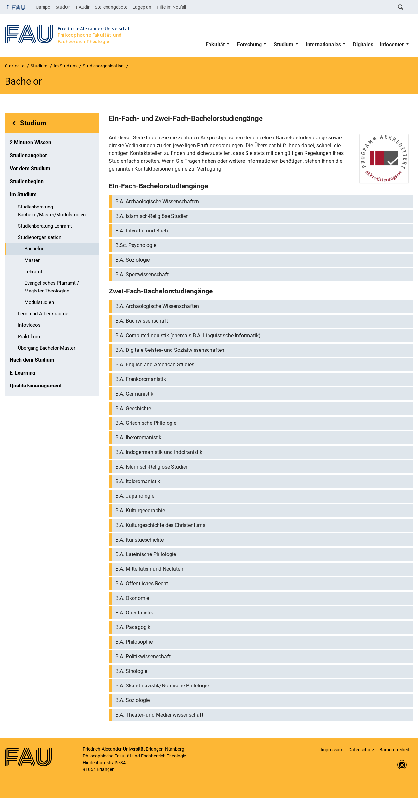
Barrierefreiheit (394, 749)
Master (32, 260)
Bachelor (34, 249)
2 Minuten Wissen (30, 142)
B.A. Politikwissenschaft (143, 656)
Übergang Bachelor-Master (46, 348)
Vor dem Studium (30, 168)
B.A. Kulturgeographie (140, 510)
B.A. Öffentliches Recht (141, 583)
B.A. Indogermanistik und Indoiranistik (158, 452)
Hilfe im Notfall (171, 7)
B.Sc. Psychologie (135, 245)
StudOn (63, 7)
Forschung (249, 45)
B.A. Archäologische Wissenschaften (157, 201)
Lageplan (142, 7)
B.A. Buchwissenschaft (141, 321)
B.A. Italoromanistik (137, 481)
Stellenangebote (111, 7)
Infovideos (29, 325)
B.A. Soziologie (132, 260)
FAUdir (83, 7)
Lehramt (33, 272)
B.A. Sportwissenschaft (142, 274)
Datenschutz (361, 749)
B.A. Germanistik (134, 394)
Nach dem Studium (32, 360)
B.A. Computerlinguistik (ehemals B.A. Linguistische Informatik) (187, 335)
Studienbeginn (27, 181)
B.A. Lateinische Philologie (145, 554)
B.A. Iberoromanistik (138, 438)
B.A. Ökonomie (132, 598)
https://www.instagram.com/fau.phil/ (402, 764)
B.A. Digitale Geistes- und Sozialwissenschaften (169, 350)
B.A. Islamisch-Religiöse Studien (152, 216)
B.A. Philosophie (134, 642)
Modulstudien (39, 302)
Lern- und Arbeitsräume (43, 313)
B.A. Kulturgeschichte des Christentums (160, 525)
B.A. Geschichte (133, 408)
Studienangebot (28, 155)
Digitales (363, 45)
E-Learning (22, 373)
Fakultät (215, 45)
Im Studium (23, 194)
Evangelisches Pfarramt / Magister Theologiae (51, 287)
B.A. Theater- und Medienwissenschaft (159, 715)
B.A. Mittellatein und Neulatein (149, 569)
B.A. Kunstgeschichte (139, 540)
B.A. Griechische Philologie (145, 423)
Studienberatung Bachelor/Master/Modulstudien (52, 211)
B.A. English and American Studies (154, 365)
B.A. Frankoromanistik (140, 379)
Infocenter (392, 45)
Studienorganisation (39, 237)
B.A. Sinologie (131, 671)
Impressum (332, 749)
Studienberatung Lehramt (45, 226)
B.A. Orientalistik (134, 613)
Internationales (323, 45)
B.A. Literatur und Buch (141, 231)
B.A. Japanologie (134, 496)
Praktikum (29, 336)
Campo (43, 7)
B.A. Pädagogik (132, 627)
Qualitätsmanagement (36, 386)
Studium (283, 45)
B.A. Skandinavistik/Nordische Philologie (162, 686)
